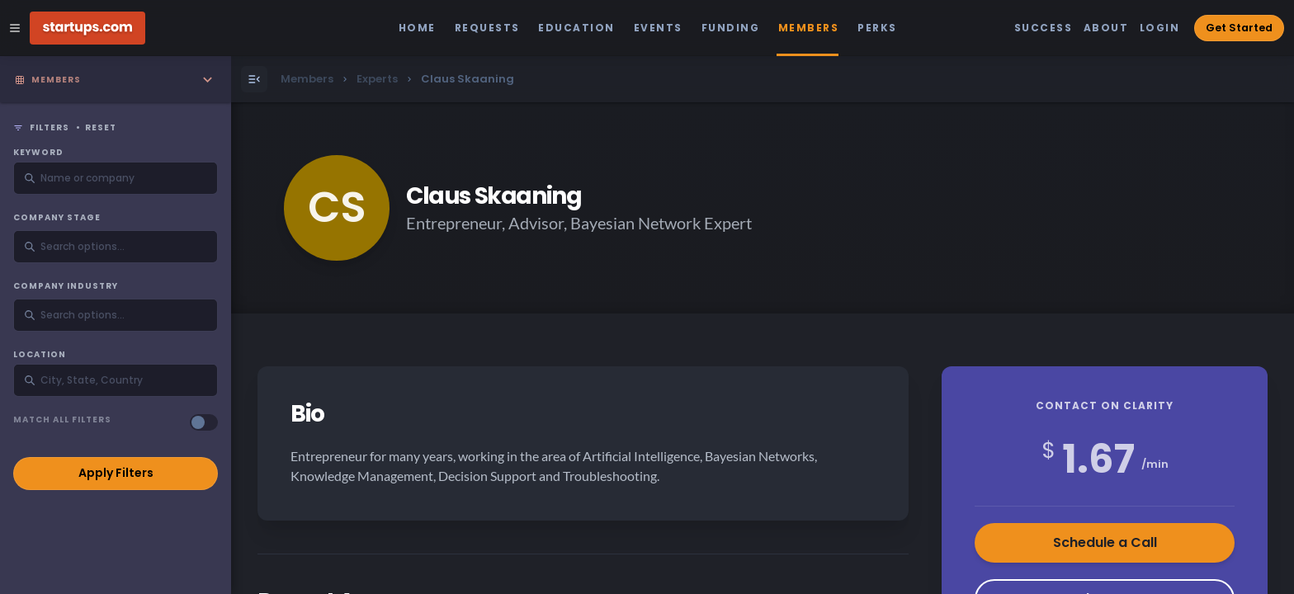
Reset (100, 128)
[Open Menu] (254, 79)
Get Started (1239, 28)
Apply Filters (115, 472)
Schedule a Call (1105, 542)
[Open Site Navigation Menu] (15, 28)
